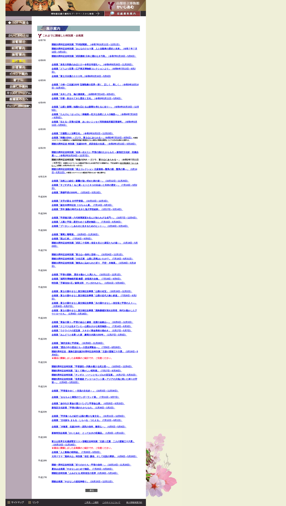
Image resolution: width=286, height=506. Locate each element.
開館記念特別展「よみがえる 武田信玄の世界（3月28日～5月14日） (85, 473)
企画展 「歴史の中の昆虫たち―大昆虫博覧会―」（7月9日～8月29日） (87, 347)
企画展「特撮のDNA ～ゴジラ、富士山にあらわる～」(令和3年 (83, 137)
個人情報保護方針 (134, 502)
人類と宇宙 (65, 222)
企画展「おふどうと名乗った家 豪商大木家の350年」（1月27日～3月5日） (89, 335)
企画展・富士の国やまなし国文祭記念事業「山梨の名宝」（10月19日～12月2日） (92, 291)
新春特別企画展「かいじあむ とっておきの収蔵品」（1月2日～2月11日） (88, 433)
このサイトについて (111, 502)
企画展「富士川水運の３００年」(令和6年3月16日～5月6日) (81, 76)
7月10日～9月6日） (123, 137)
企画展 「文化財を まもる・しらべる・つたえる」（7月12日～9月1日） (87, 420)
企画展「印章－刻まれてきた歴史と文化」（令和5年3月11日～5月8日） (87, 98)
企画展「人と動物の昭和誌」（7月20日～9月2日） (76, 452)
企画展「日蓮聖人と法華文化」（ (83, 133)
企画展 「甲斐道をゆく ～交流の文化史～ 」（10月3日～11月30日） (85, 390)
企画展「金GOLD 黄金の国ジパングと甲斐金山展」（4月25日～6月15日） (88, 403)
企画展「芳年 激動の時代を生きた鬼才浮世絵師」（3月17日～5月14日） (87, 209)
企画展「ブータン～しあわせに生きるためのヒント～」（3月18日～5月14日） (90, 226)
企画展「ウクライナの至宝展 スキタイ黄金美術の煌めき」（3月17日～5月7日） (92, 330)
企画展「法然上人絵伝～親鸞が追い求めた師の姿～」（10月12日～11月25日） (90, 181)
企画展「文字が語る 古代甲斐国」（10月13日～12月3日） (80, 201)
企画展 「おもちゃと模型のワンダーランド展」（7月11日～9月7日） (86, 397)
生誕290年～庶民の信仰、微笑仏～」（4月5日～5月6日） (98, 426)
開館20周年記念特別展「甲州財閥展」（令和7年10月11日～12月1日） (86, 44)
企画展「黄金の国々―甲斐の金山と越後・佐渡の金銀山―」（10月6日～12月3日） (92, 322)
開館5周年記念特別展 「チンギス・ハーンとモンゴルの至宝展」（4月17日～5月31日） (94, 375)
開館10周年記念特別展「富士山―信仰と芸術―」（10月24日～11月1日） (88, 254)
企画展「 (56, 222)
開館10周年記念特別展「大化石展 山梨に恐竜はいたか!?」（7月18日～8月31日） (93, 258)
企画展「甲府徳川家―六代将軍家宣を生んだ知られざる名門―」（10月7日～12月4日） (95, 217)
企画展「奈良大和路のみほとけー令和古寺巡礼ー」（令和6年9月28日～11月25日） (93, 64)
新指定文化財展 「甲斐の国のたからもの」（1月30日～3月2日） (83, 407)
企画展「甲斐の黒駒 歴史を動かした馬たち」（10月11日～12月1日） (87, 274)
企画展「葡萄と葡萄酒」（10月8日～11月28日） (76, 234)
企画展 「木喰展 (61, 426)
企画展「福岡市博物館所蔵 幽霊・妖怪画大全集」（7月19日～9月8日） (87, 279)
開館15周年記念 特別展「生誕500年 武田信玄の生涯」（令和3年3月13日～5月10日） (94, 144)
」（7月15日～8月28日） (110, 222)
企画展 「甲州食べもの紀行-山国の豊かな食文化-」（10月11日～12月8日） (89, 416)
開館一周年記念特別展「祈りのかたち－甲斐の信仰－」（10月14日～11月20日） (91, 465)
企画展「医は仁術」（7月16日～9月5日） (72, 238)
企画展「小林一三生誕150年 (65, 84)
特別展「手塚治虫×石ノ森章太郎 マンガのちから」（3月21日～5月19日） (89, 283)
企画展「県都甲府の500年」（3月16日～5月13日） (77, 192)
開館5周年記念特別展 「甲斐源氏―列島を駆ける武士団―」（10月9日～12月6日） (92, 366)
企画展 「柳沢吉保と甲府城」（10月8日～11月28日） (78, 343)
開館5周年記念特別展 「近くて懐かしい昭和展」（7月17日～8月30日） (87, 370)
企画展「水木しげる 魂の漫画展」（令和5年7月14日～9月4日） (84, 94)
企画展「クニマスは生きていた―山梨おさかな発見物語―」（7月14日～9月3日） (92, 326)
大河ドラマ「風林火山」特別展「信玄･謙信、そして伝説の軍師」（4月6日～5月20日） (95, 456)
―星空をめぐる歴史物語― (84, 222)
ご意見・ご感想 (91, 502)
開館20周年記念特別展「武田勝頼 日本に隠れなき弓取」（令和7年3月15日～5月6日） (94, 56)
